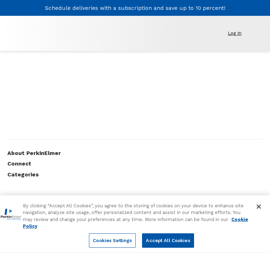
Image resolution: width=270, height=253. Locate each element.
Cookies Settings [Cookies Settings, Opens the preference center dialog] (112, 244)
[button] (238, 33)
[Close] (258, 210)
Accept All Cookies (168, 244)
